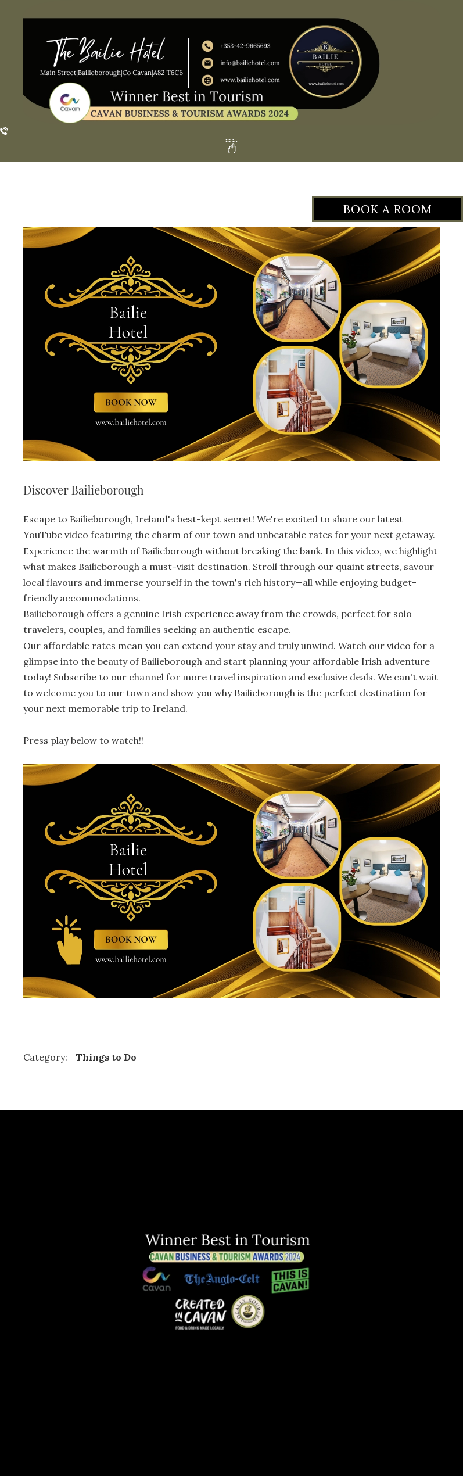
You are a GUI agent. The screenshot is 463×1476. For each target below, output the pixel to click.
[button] (231, 146)
